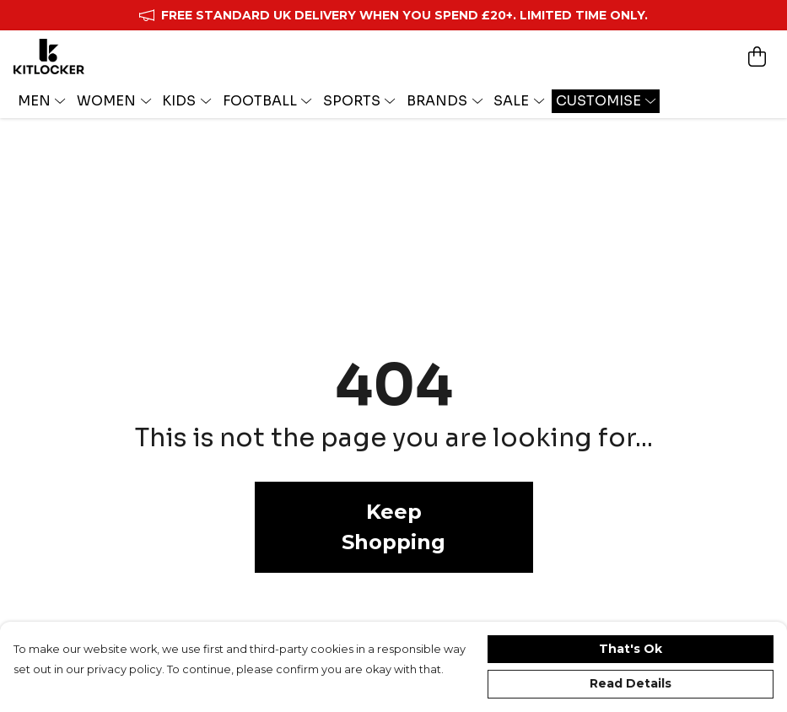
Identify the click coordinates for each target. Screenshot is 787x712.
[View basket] (757, 56)
